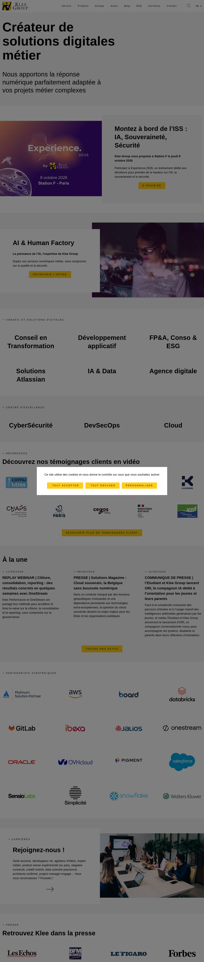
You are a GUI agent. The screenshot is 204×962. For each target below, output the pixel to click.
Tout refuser (102, 485)
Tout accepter (65, 485)
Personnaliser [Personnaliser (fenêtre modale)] (139, 485)
